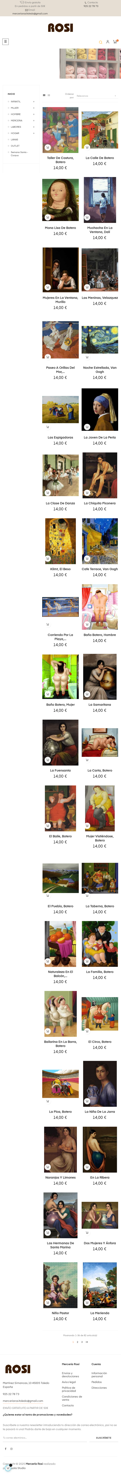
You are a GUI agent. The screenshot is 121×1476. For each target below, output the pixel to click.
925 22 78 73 (91, 6)
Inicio (11, 94)
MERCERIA (16, 121)
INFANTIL (16, 102)
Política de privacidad (69, 1389)
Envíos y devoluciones (70, 1375)
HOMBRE (16, 114)
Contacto (68, 1405)
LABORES (16, 127)
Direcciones (99, 1388)
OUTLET (15, 146)
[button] (100, 42)
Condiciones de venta (72, 1398)
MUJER (14, 108)
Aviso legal (69, 1382)
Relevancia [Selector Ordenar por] (97, 96)
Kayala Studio (17, 1468)
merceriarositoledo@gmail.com (30, 13)
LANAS (14, 140)
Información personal (99, 1375)
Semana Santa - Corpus (19, 154)
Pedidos (97, 1382)
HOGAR (15, 133)
